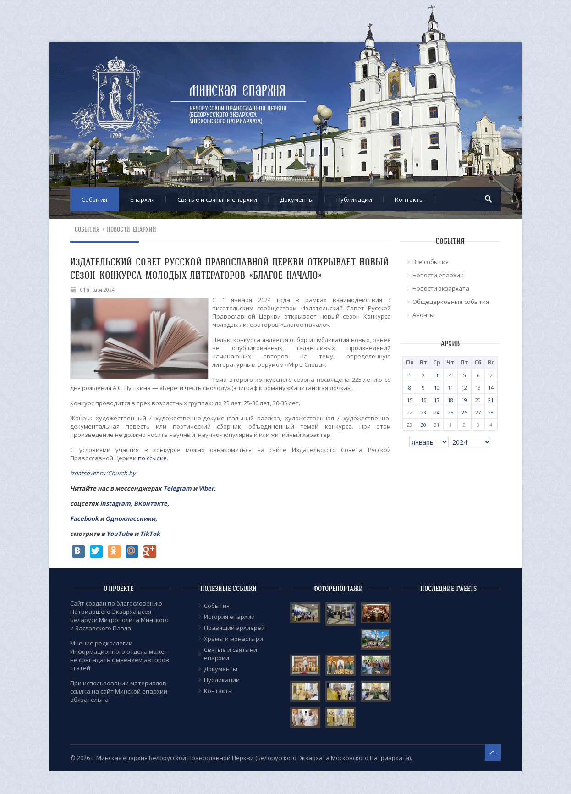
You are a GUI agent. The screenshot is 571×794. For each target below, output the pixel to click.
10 (436, 387)
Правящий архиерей (234, 627)
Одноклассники (130, 518)
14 (491, 387)
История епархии (229, 616)
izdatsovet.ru (87, 473)
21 (491, 400)
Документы (296, 199)
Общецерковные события (450, 302)
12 (464, 387)
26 (464, 412)
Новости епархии (132, 229)
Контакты (409, 199)
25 (450, 412)
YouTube (120, 533)
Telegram (177, 488)
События (94, 199)
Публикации (354, 199)
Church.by (122, 473)
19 (464, 400)
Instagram (115, 503)
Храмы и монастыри (233, 638)
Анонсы (423, 315)
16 (423, 400)
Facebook (84, 518)
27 (478, 412)
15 (409, 400)
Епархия (142, 199)
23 (423, 412)
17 (436, 400)
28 (491, 412)
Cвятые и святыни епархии (217, 199)
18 (450, 400)
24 (436, 412)
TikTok (150, 533)
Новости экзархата (440, 288)
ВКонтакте (150, 503)
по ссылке (152, 458)
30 (423, 424)
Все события (430, 262)
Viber (206, 488)
